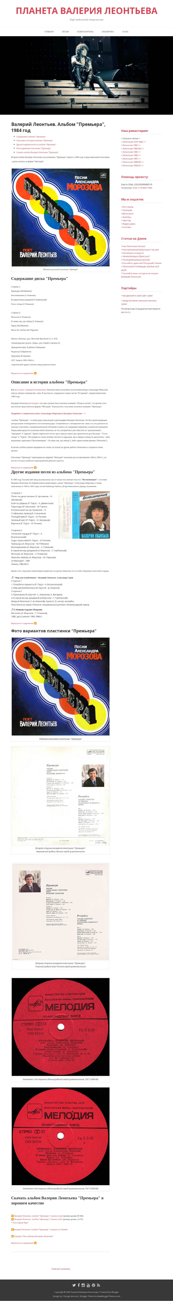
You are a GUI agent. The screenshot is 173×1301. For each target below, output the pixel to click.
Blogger (115, 1292)
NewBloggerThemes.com (108, 1296)
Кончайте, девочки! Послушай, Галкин (142, 263)
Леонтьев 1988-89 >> (133, 162)
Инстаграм (127, 206)
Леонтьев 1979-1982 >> (134, 141)
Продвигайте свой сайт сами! (137, 295)
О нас (125, 31)
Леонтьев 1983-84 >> (133, 148)
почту (127, 312)
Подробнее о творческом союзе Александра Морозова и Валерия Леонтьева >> (48, 413)
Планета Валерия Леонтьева (86, 10)
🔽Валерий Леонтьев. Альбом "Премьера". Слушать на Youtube (39, 1229)
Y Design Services (70, 1296)
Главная (49, 31)
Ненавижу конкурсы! (133, 253)
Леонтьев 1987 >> (131, 158)
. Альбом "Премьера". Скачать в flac (37, 1219)
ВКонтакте (128, 213)
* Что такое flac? (19, 1222)
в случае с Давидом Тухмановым (31, 389)
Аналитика (108, 31)
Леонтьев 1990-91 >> (133, 165)
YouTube (126, 227)
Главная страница (60, 1268)
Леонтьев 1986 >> (131, 155)
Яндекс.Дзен (128, 223)
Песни (65, 31)
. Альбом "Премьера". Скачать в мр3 (37, 1216)
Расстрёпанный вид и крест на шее (140, 249)
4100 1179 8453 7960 (142, 187)
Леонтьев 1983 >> (131, 145)
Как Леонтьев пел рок (133, 246)
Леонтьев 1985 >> (131, 151)
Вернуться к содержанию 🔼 (24, 373)
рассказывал (33, 403)
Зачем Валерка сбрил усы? (136, 256)
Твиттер (126, 220)
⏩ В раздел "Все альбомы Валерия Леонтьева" (32, 1236)
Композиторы (85, 31)
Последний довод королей (136, 259)
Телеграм (127, 210)
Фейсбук (126, 217)
